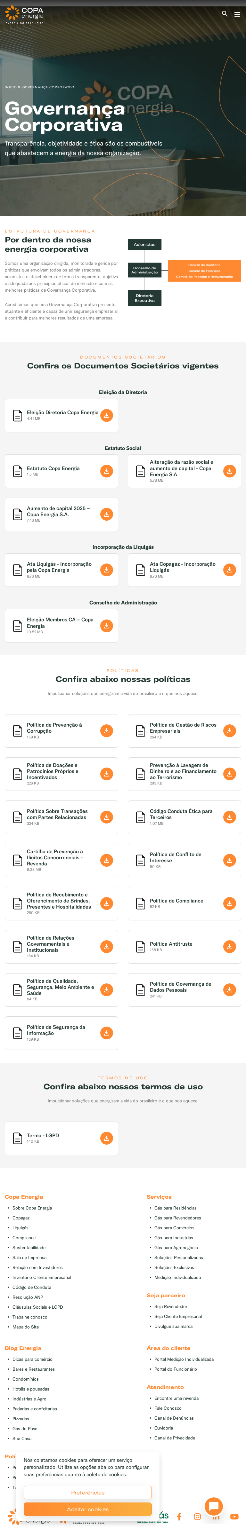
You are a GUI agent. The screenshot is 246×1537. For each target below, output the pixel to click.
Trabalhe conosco (29, 1317)
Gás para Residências (175, 1208)
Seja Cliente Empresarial (178, 1316)
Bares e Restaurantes (33, 1369)
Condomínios (25, 1379)
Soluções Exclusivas (174, 1267)
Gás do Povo (24, 1428)
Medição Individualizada (177, 1277)
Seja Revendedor (170, 1306)
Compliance (24, 1238)
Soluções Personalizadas (178, 1257)
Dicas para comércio (32, 1359)
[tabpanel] (123, 111)
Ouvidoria (163, 1428)
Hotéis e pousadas (30, 1389)
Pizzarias (20, 1419)
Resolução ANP (27, 1297)
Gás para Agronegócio (176, 1247)
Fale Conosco (168, 1408)
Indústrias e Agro (29, 1399)
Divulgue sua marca (173, 1326)
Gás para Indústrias (173, 1238)
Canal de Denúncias (174, 1418)
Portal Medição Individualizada (184, 1359)
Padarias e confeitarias (34, 1409)
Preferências (88, 1492)
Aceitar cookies (88, 1509)
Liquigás (20, 1228)
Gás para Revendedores (177, 1218)
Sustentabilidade (28, 1247)
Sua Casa (21, 1438)
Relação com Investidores (37, 1267)
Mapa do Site (25, 1327)
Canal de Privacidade (174, 1438)
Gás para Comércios (174, 1228)
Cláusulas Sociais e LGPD (37, 1307)
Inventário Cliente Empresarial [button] (41, 1277)
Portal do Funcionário (175, 1369)
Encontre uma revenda (176, 1398)
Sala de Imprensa (29, 1257)
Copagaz (20, 1218)
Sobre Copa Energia (32, 1208)
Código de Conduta (31, 1287)
